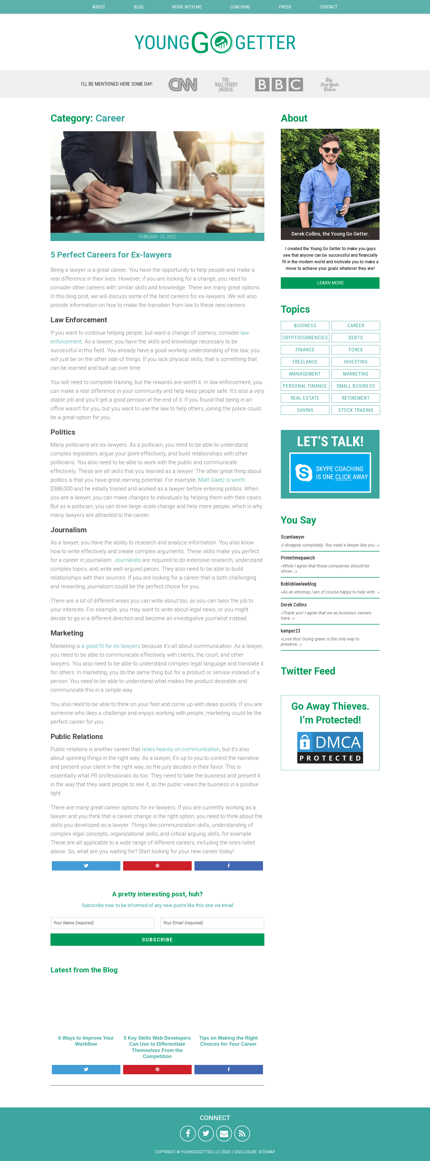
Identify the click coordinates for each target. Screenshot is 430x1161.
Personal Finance (305, 386)
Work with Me (187, 7)
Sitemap (267, 1152)
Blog (138, 7)
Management (305, 374)
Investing (356, 362)
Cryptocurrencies (305, 337)
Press (285, 7)
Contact (329, 7)
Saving (305, 410)
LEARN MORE (330, 283)
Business (305, 325)
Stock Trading (356, 410)
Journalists (127, 560)
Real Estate (305, 398)
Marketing (356, 374)
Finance (305, 350)
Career (110, 118)
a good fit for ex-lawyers (110, 646)
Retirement (356, 398)
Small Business (355, 386)
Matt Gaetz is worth (221, 480)
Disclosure (245, 1152)
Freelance (305, 362)
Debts (356, 337)
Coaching (240, 7)
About (98, 7)
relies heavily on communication (181, 749)
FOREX (356, 350)
